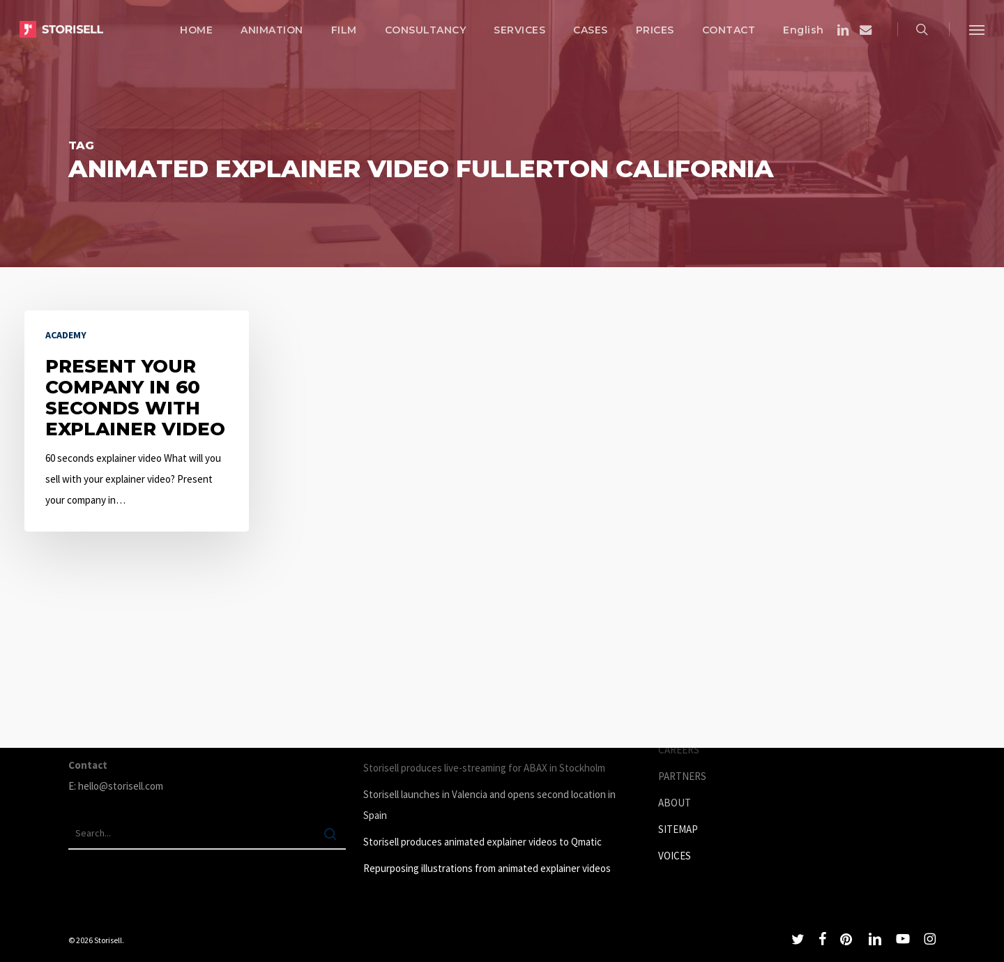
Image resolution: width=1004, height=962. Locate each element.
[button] (977, 29)
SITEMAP (678, 829)
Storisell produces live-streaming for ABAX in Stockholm (484, 767)
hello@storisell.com (120, 785)
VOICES (674, 855)
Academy (65, 335)
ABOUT (674, 802)
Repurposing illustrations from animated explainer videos (487, 868)
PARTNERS (682, 776)
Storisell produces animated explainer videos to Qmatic (482, 841)
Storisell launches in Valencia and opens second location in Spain (489, 805)
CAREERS (678, 749)
